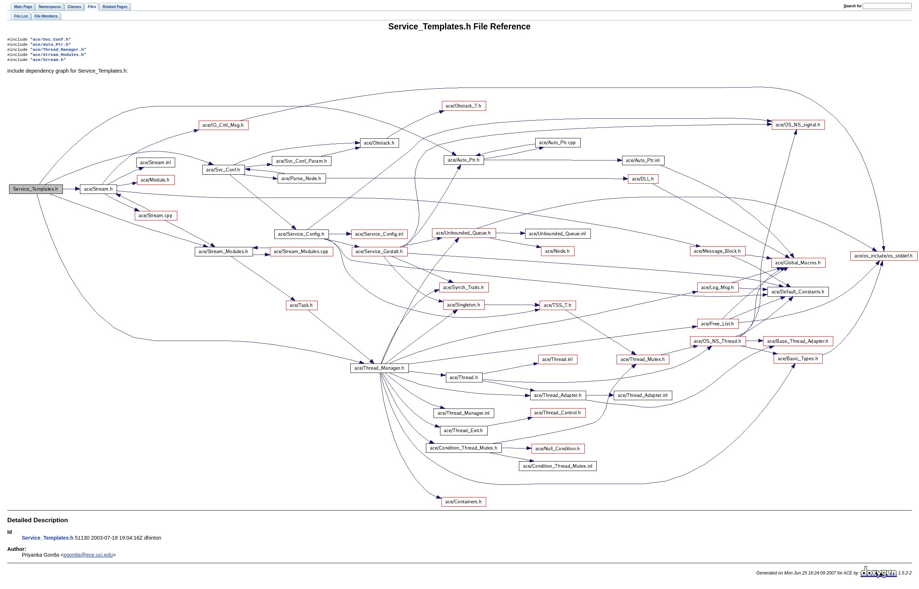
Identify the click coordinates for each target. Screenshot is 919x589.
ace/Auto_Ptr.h (50, 46)
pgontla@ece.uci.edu (88, 558)
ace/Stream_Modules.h (58, 57)
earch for (853, 6)
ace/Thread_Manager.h (58, 51)
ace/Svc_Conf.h (50, 40)
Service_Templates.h (47, 541)
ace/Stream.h (48, 63)
